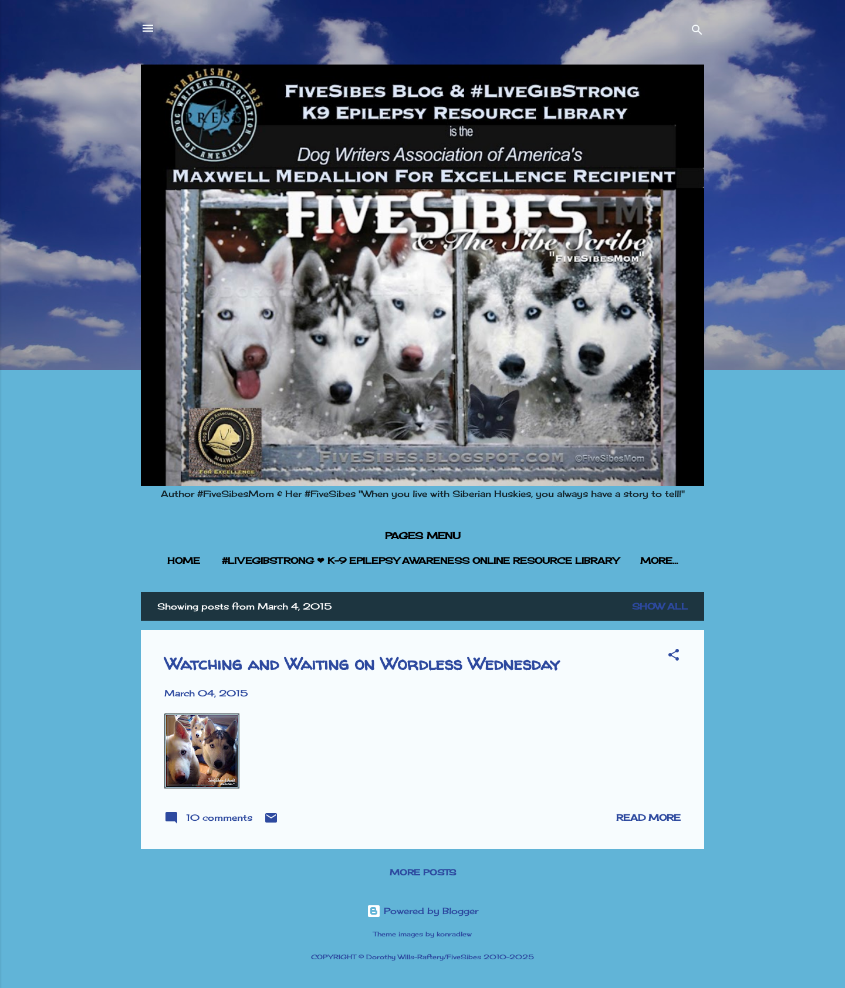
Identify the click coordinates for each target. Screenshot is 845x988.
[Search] (697, 32)
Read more (648, 817)
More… (659, 560)
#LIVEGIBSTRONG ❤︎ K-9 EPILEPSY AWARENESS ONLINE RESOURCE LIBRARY (420, 560)
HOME (183, 560)
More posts (423, 872)
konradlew (454, 934)
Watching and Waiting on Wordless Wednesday (362, 663)
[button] (674, 657)
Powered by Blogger (422, 910)
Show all (660, 606)
